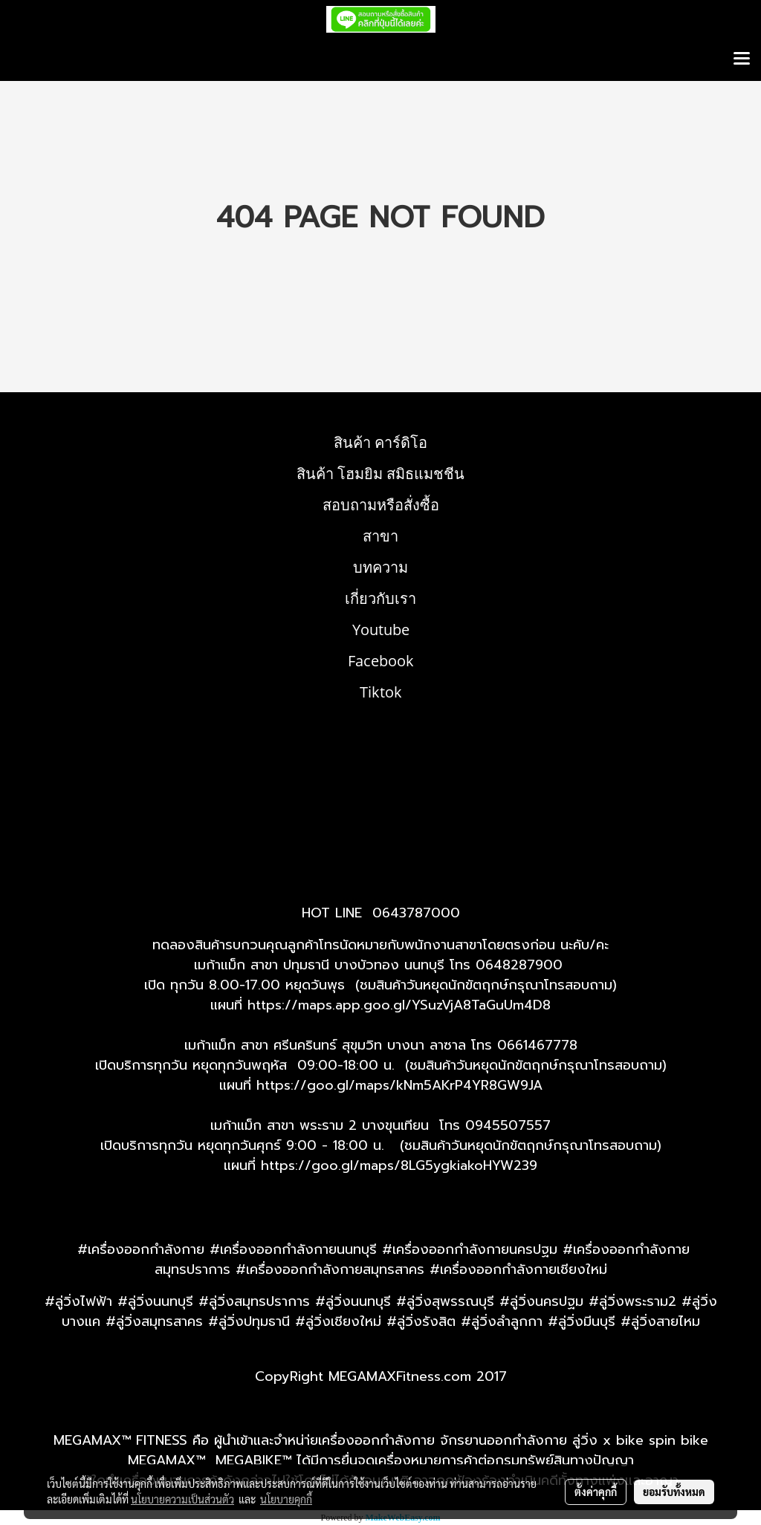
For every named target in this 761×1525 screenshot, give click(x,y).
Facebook (381, 661)
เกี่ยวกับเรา (380, 598)
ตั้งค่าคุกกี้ (595, 1491)
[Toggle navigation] (741, 59)
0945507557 (508, 1125)
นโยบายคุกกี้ (286, 1499)
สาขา (380, 536)
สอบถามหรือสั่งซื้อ (381, 505)
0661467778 (537, 1045)
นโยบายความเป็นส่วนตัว (182, 1499)
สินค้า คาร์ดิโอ (380, 442)
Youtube (380, 630)
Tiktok (381, 692)
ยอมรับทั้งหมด (674, 1491)
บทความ (380, 567)
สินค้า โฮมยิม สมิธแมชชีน (380, 474)
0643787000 (416, 913)
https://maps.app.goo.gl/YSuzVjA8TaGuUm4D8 (399, 1005)
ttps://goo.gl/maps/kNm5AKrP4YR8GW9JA (404, 1085)
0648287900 (519, 965)
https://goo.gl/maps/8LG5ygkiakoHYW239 (399, 1165)
